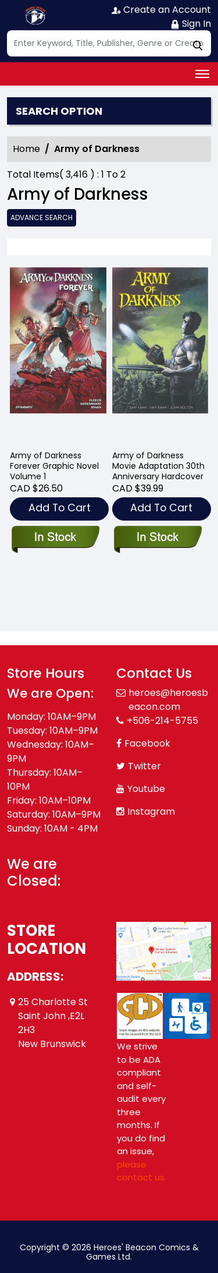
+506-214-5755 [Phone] (162, 720)
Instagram (151, 811)
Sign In (190, 23)
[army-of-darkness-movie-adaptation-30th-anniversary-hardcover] (160, 353)
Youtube (146, 788)
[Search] (109, 43)
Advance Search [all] (41, 217)
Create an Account (161, 9)
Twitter (144, 766)
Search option (59, 111)
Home (26, 148)
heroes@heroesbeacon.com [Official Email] (168, 699)
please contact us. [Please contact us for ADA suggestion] (141, 1171)
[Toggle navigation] (202, 74)
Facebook (147, 743)
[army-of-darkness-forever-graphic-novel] (58, 353)
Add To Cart (59, 507)
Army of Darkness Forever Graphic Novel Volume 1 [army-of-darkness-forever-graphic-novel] (54, 466)
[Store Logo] (36, 15)
